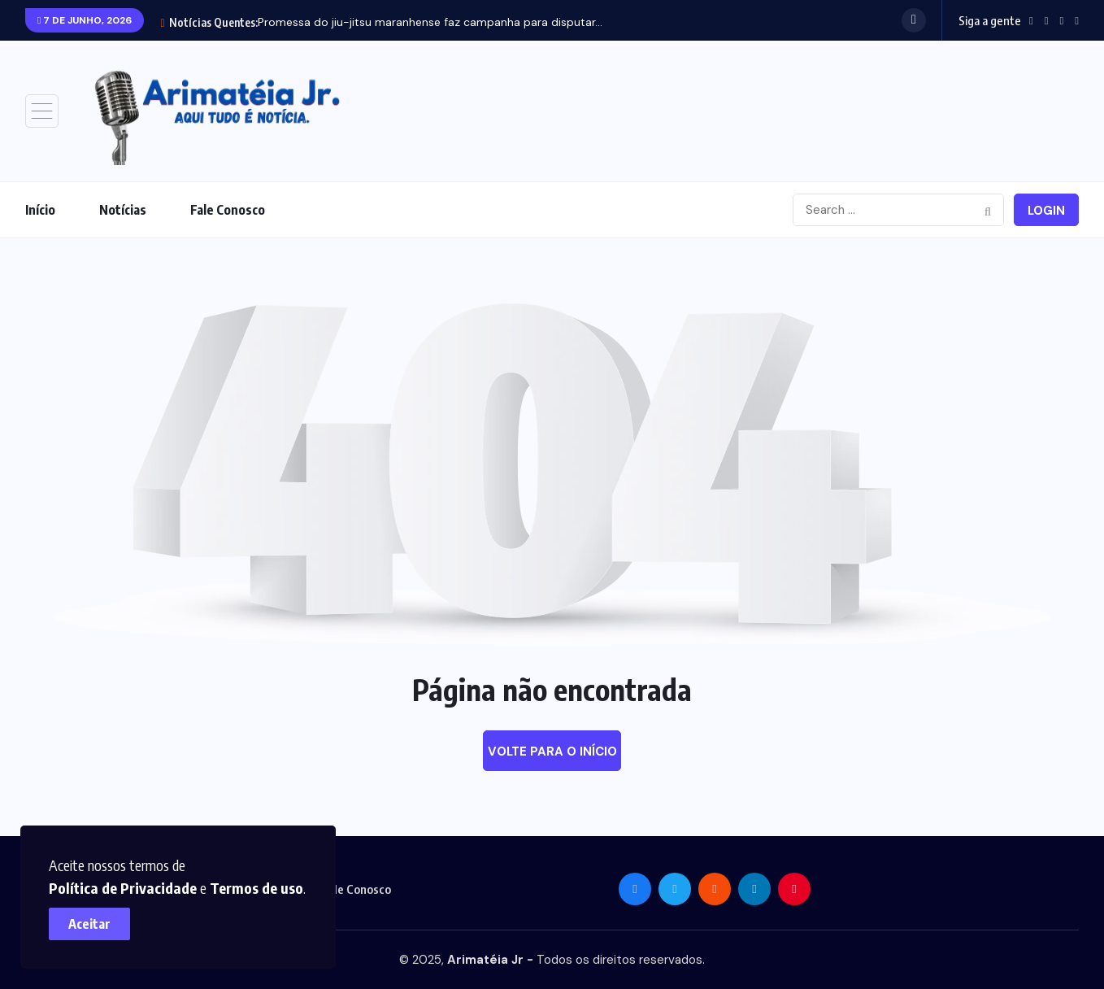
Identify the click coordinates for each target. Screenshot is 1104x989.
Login (1046, 211)
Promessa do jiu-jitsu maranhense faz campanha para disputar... (430, 22)
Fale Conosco (227, 210)
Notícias (122, 210)
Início (40, 210)
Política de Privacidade (271, 856)
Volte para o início (552, 751)
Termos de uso (103, 879)
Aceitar (97, 916)
